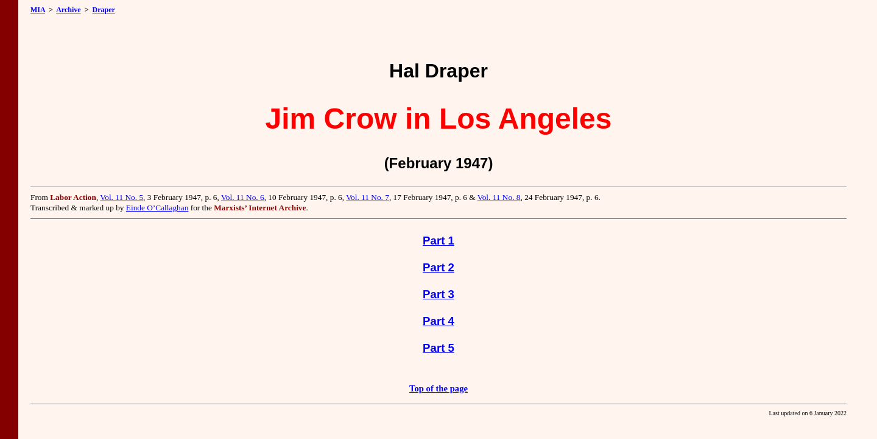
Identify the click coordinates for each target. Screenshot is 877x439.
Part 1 (438, 240)
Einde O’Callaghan (157, 207)
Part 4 (438, 321)
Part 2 (438, 267)
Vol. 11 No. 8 (499, 197)
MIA (37, 9)
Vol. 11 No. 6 (242, 197)
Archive (68, 9)
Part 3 (438, 294)
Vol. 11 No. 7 (367, 197)
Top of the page (438, 388)
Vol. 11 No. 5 (121, 197)
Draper (103, 9)
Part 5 (438, 347)
